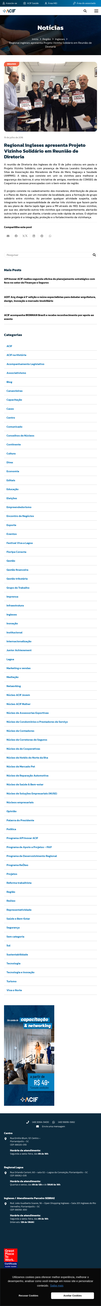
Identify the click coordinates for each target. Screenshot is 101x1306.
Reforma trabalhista (19, 883)
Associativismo (16, 373)
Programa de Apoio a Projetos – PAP (29, 847)
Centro (11, 418)
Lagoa (10, 659)
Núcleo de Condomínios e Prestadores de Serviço (37, 722)
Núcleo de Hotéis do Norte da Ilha (27, 758)
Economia (13, 471)
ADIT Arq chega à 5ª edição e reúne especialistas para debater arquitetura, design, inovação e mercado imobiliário (50, 299)
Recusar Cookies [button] (28, 1295)
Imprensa (12, 597)
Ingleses (12, 614)
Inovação (12, 623)
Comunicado (14, 427)
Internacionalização (19, 641)
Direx (10, 462)
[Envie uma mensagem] (39, 1126)
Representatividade (19, 910)
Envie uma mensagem (53, 1126)
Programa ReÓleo (17, 865)
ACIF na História (16, 355)
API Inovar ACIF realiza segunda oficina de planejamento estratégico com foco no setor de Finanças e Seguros (49, 281)
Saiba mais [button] (56, 1285)
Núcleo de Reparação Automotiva (27, 775)
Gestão (11, 561)
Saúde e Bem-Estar (18, 919)
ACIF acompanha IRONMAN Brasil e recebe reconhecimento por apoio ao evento (49, 317)
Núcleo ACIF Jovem (18, 695)
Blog (9, 382)
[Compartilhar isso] (16, 236)
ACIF (9, 346)
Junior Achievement (19, 650)
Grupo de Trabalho (18, 588)
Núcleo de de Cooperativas (23, 749)
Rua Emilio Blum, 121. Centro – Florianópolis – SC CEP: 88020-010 (25, 1141)
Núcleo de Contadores (20, 731)
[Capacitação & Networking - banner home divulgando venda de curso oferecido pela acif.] (29, 1105)
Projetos (12, 874)
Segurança (13, 928)
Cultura (11, 453)
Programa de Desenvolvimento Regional (32, 856)
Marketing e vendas (19, 668)
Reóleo (11, 901)
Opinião (12, 811)
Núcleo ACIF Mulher (18, 704)
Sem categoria (15, 937)
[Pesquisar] (50, 255)
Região (11, 892)
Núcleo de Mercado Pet (21, 767)
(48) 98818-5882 (66, 1122)
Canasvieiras (15, 391)
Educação (13, 489)
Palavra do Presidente (20, 820)
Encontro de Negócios (20, 516)
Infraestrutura (15, 606)
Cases (10, 409)
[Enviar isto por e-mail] (8, 236)
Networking (14, 686)
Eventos (12, 534)
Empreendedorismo (19, 507)
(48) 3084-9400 (40, 1122)
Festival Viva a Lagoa (20, 543)
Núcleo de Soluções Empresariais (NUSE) (32, 793)
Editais (11, 480)
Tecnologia (13, 963)
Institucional (14, 632)
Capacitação (14, 400)
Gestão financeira (17, 570)
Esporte (11, 525)
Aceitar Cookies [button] (72, 1295)
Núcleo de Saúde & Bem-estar (25, 785)
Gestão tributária (17, 579)
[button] (85, 11)
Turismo (12, 981)
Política (11, 829)
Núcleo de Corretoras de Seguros (27, 740)
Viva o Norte (14, 990)
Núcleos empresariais (20, 802)
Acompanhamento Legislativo (25, 364)
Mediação (13, 677)
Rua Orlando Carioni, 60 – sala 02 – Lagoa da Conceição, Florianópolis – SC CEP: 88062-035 (49, 1174)
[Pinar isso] (42, 236)
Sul (8, 946)
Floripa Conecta (16, 552)
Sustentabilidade (17, 954)
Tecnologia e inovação (21, 972)
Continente (14, 445)
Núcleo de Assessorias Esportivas (28, 713)
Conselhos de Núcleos (20, 435)
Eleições (12, 498)
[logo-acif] (9, 11)
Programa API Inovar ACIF (22, 838)
